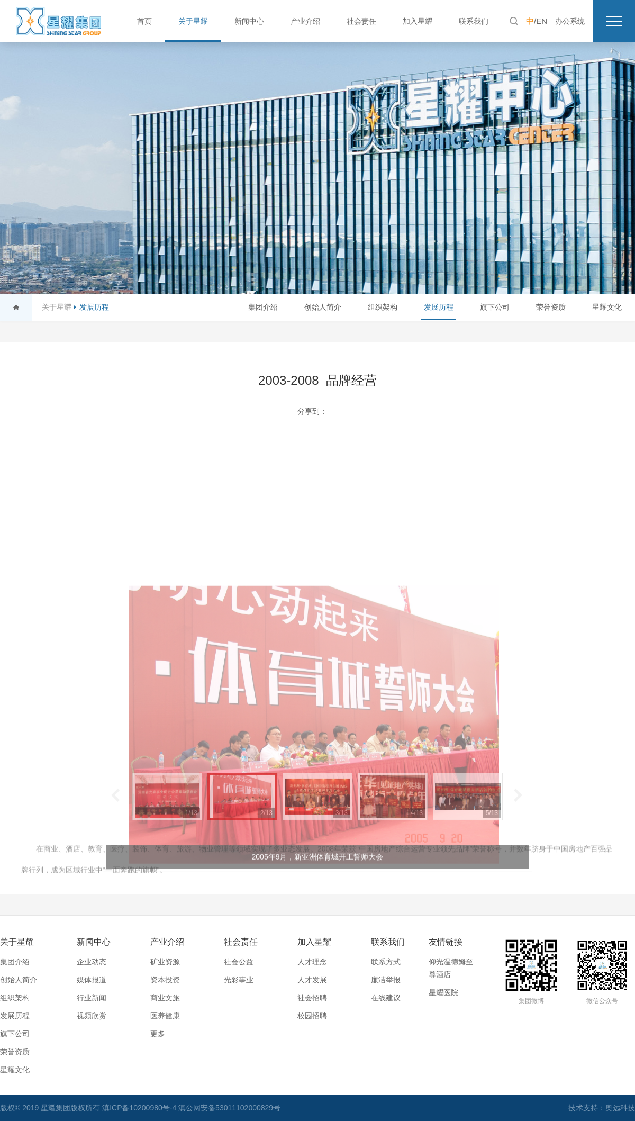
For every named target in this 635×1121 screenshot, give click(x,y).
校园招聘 (312, 1015)
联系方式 (386, 961)
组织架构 (382, 307)
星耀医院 (443, 992)
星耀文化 (607, 307)
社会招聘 (312, 997)
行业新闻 (91, 997)
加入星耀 (417, 21)
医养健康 (165, 1015)
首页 (144, 21)
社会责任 (361, 21)
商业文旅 (165, 997)
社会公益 (238, 961)
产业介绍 (305, 21)
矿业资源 (165, 961)
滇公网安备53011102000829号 (229, 1108)
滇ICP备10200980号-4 (140, 1108)
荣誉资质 (551, 307)
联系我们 (473, 21)
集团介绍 (263, 307)
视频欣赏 (91, 1015)
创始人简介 (322, 307)
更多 (157, 1033)
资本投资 (165, 979)
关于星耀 (193, 21)
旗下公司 (495, 307)
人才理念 (312, 961)
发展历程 (94, 307)
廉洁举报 (386, 979)
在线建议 (386, 997)
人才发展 (312, 979)
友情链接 (445, 941)
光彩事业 (238, 979)
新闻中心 (249, 21)
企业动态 (91, 961)
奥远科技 (620, 1108)
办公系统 (570, 21)
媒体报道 (91, 979)
